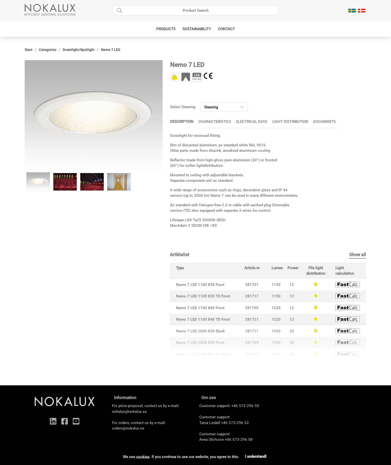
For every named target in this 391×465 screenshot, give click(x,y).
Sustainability (197, 29)
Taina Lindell (209, 423)
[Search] (195, 10)
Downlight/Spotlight (79, 50)
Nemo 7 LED (110, 50)
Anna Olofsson (211, 439)
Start (28, 50)
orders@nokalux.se (128, 428)
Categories (47, 50)
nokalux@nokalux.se (129, 411)
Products (166, 29)
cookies (143, 456)
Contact (226, 29)
